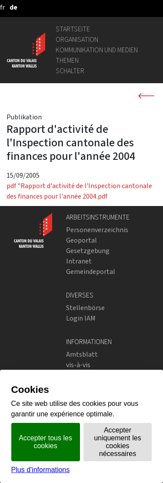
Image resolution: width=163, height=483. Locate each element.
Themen (67, 60)
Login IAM (81, 318)
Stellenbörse (85, 307)
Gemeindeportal (90, 271)
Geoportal (81, 240)
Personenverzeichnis (97, 229)
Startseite (73, 29)
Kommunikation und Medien (97, 49)
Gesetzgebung (88, 250)
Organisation (77, 39)
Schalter (70, 70)
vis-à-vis (78, 364)
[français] (2, 7)
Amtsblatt (82, 354)
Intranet (79, 261)
